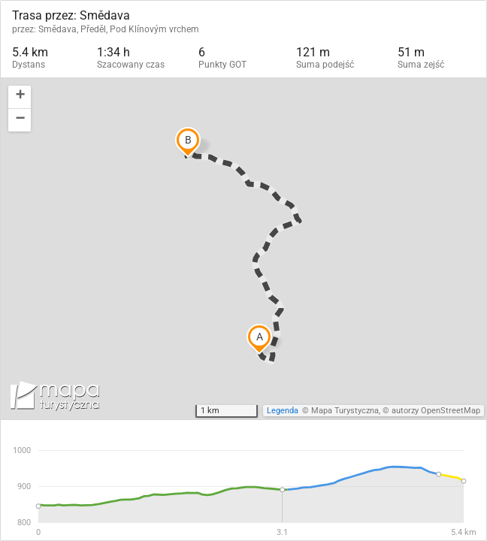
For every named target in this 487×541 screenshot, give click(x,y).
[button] (19, 97)
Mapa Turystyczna (345, 411)
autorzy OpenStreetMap (436, 411)
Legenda (282, 411)
